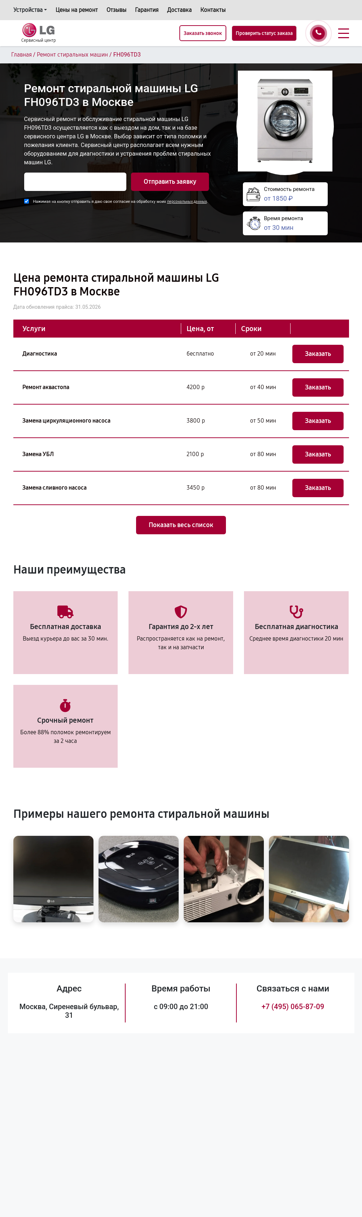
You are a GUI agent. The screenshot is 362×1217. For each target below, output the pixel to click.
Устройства (28, 9)
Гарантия (146, 9)
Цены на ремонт (77, 9)
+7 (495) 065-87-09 (293, 1006)
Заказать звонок (203, 33)
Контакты (213, 9)
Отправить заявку (170, 182)
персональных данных (187, 201)
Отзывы (116, 9)
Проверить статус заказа (264, 33)
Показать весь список (181, 525)
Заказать (318, 354)
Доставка (179, 9)
